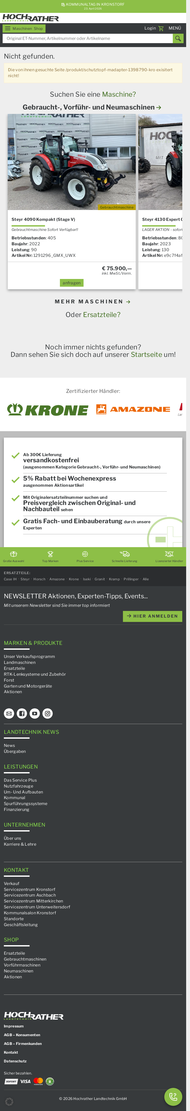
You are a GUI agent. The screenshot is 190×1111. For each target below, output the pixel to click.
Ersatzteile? (102, 315)
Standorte (14, 918)
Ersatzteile (14, 668)
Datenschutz (15, 1061)
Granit (100, 579)
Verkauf (11, 883)
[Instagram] (47, 713)
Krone (74, 579)
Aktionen (13, 691)
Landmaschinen (19, 662)
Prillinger (131, 579)
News (9, 745)
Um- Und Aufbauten (23, 792)
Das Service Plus (20, 780)
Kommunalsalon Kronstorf (30, 912)
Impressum (14, 1026)
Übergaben (15, 751)
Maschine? (119, 94)
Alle (146, 579)
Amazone (57, 579)
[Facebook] (22, 713)
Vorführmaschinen (22, 965)
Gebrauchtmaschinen (25, 959)
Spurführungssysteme (26, 803)
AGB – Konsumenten (22, 1035)
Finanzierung (17, 809)
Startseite (146, 354)
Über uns (12, 838)
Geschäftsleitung (21, 924)
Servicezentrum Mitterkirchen (33, 901)
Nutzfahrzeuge (18, 786)
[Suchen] (178, 38)
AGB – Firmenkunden (23, 1043)
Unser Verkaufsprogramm (29, 656)
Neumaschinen (18, 971)
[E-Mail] (9, 713)
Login (150, 28)
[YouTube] (35, 713)
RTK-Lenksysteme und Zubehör (35, 674)
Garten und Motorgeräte (28, 686)
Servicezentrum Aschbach (30, 895)
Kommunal (14, 797)
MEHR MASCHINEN (93, 302)
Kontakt (11, 1052)
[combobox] (93, 38)
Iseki (87, 579)
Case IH (10, 579)
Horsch (39, 579)
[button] (9, 1101)
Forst (9, 680)
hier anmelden (152, 616)
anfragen (71, 283)
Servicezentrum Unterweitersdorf (37, 907)
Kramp (114, 579)
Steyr (25, 579)
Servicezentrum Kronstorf (29, 889)
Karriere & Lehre (20, 844)
